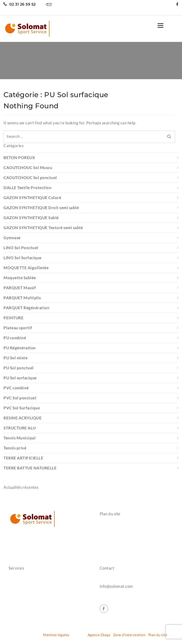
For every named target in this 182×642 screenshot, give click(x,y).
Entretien (16, 613)
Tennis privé (14, 447)
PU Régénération (19, 347)
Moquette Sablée (19, 277)
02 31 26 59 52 (19, 4)
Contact (106, 551)
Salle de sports (21, 579)
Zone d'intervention (129, 635)
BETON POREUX (19, 157)
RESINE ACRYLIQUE (22, 417)
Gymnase (12, 237)
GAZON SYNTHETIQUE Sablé (31, 217)
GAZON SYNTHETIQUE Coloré (32, 197)
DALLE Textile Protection (27, 187)
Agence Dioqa (99, 635)
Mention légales (56, 635)
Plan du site (157, 635)
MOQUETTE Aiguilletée (26, 267)
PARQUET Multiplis (22, 297)
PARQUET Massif (19, 287)
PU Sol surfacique (20, 377)
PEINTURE (13, 317)
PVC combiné (16, 387)
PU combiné (14, 337)
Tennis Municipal (19, 437)
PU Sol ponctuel (18, 367)
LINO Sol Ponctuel (20, 247)
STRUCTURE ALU (19, 427)
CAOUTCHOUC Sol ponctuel (30, 177)
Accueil (106, 525)
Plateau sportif (17, 327)
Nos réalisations (113, 542)
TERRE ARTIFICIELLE (23, 457)
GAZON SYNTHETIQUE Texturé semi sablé (43, 227)
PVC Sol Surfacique (21, 407)
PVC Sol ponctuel (19, 397)
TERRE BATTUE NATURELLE (29, 467)
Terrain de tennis (22, 596)
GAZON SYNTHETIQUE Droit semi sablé (41, 207)
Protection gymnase (25, 588)
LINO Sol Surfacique (22, 257)
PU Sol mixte (15, 357)
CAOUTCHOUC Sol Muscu (27, 167)
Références (109, 534)
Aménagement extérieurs (29, 605)
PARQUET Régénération (26, 307)
